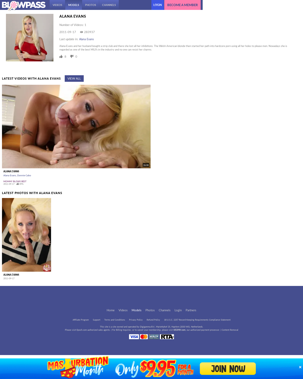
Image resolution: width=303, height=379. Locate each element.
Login (157, 5)
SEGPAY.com (179, 330)
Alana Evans (86, 39)
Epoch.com (82, 330)
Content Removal (230, 330)
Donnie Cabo (24, 175)
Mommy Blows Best (15, 181)
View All (74, 78)
